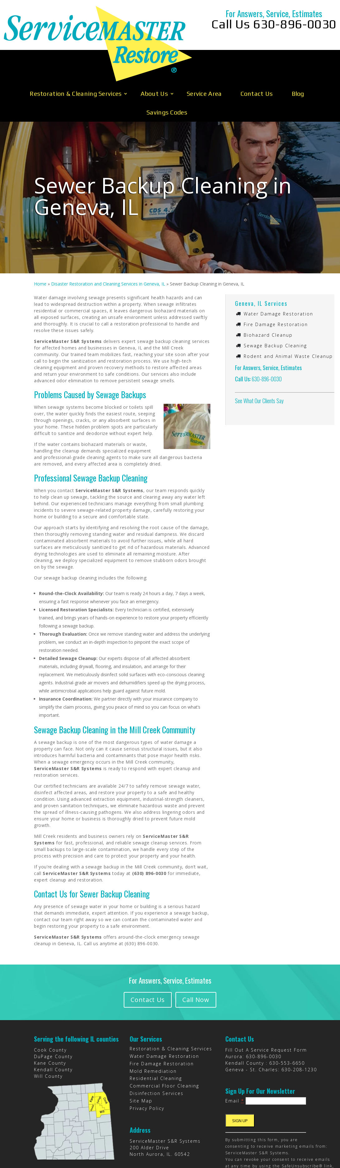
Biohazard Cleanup (268, 294)
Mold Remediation (153, 1031)
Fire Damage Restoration (276, 284)
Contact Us (257, 52)
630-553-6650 (287, 1022)
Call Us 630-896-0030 (274, 24)
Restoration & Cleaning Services (76, 52)
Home (40, 243)
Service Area (204, 52)
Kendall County (53, 1029)
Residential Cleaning (156, 1038)
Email (234, 1060)
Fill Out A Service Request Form (266, 1009)
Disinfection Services (157, 1053)
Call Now (199, 959)
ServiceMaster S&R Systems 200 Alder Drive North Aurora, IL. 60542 (165, 1107)
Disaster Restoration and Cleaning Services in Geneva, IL (108, 243)
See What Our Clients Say (259, 360)
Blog (298, 52)
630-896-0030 (267, 338)
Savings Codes (166, 71)
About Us (154, 52)
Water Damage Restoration (278, 273)
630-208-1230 (299, 1029)
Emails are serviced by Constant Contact (270, 1138)
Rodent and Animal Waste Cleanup (288, 316)
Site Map (141, 1060)
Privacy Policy (147, 1068)
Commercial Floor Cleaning (164, 1045)
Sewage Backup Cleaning (275, 305)
